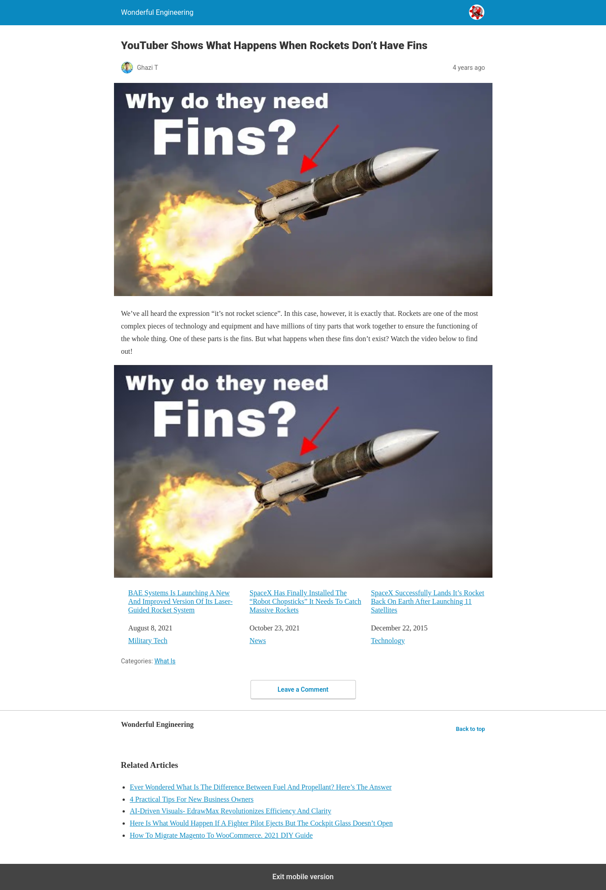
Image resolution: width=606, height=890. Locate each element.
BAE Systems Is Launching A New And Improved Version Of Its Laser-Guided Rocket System (180, 601)
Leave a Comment (303, 689)
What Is (165, 661)
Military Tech (148, 640)
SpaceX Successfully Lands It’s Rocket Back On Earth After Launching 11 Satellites (427, 601)
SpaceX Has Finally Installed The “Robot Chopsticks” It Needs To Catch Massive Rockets (305, 601)
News (258, 640)
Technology (388, 640)
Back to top (470, 729)
